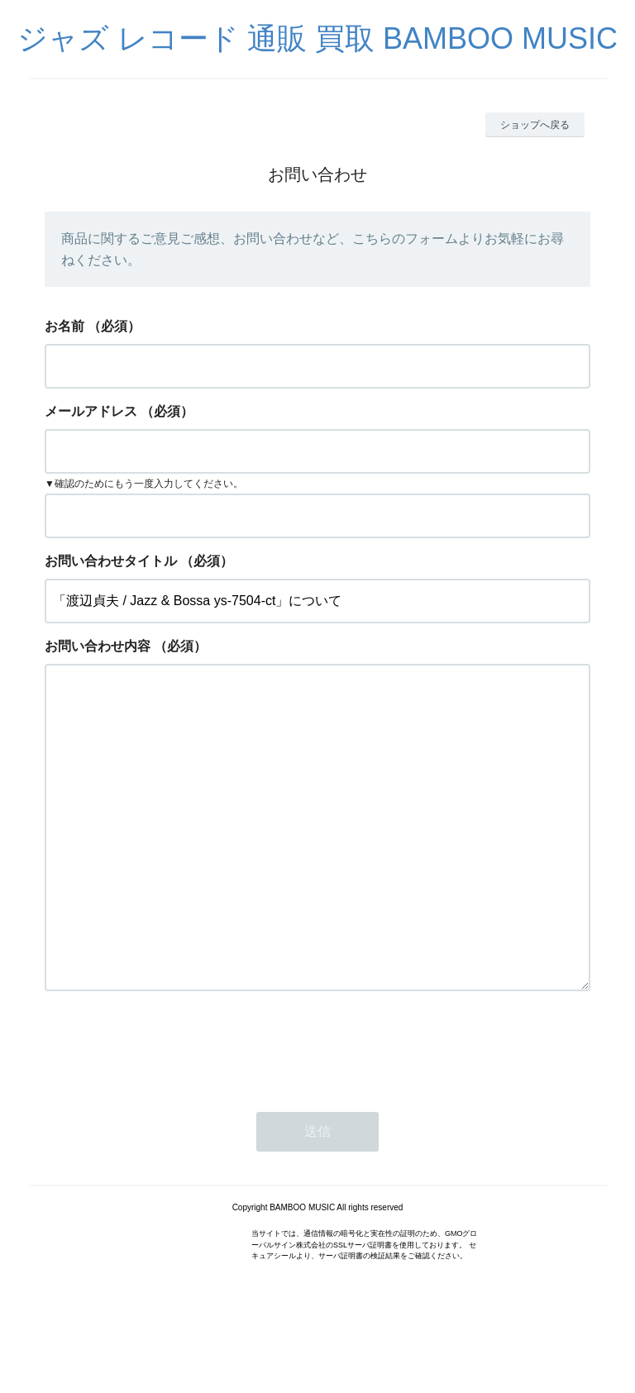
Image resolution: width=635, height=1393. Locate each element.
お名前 (64, 326)
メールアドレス (91, 411)
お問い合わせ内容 (97, 646)
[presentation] (170, 1113)
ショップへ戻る (535, 125)
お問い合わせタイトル (111, 561)
